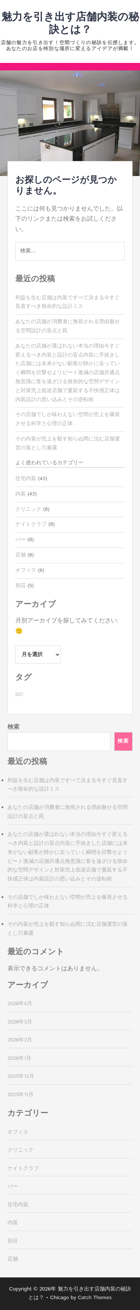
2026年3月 (19, 1022)
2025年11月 (20, 1094)
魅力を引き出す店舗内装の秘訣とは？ (70, 23)
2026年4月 (19, 1003)
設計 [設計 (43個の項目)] (19, 694)
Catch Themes (95, 1297)
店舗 (20, 555)
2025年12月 (20, 1076)
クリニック (28, 509)
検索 (13, 727)
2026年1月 (19, 1058)
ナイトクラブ (31, 524)
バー (20, 539)
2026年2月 (19, 1040)
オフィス (25, 570)
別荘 (20, 585)
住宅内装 (25, 478)
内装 (20, 494)
